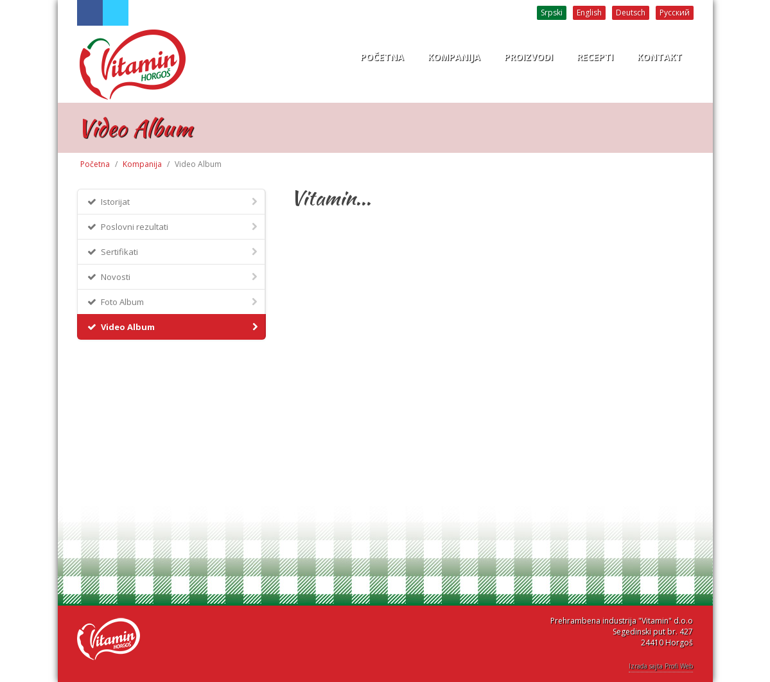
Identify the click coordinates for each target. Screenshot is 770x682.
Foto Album (173, 301)
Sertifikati (173, 251)
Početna (95, 164)
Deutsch (630, 12)
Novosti (173, 276)
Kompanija (142, 164)
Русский (675, 12)
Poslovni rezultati (173, 226)
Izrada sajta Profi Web (661, 665)
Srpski (552, 12)
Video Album (173, 326)
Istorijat (173, 201)
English (589, 12)
